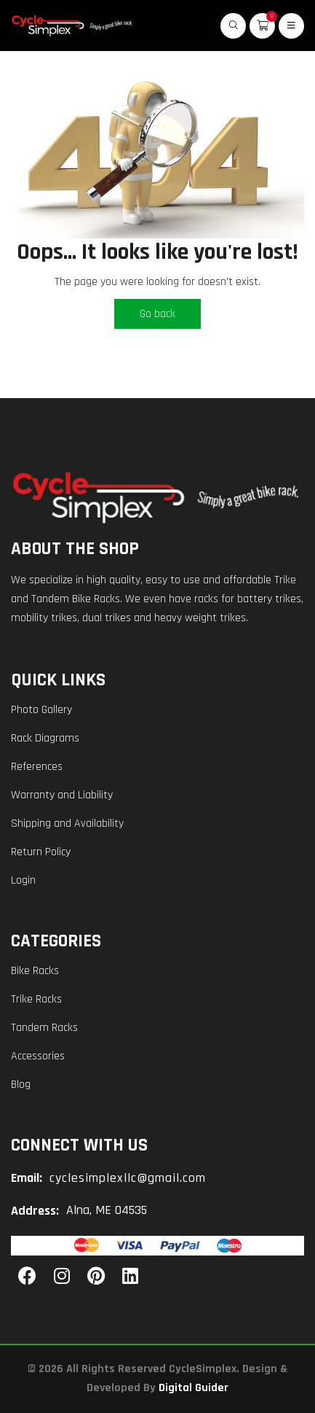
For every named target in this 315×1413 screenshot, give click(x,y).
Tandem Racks (44, 1027)
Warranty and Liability (62, 795)
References (37, 766)
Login (23, 880)
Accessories (38, 1056)
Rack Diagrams (45, 738)
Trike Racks (36, 999)
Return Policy (41, 852)
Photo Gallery (41, 709)
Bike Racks (35, 970)
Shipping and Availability (67, 823)
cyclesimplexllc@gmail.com (127, 1177)
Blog (21, 1084)
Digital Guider (193, 1388)
